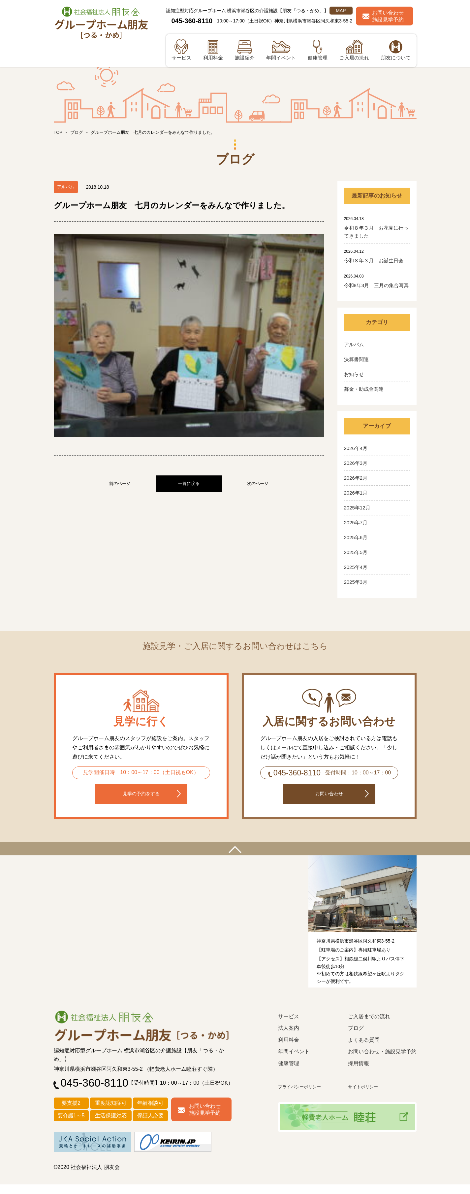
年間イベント (294, 1061)
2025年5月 (356, 552)
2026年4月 (356, 448)
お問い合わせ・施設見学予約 (382, 1061)
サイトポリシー (365, 1096)
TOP (58, 132)
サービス (288, 1026)
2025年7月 (356, 522)
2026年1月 (356, 493)
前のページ (120, 354)
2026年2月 (356, 478)
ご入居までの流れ (369, 1026)
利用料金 (288, 1050)
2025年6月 (356, 537)
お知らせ (354, 374)
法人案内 (288, 1038)
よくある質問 (364, 1050)
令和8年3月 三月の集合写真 (376, 285)
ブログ (78, 132)
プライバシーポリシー (303, 1096)
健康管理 (288, 1073)
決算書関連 (356, 359)
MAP (341, 10)
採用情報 (358, 1073)
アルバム (354, 344)
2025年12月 (357, 507)
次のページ (257, 354)
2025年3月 (356, 582)
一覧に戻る (188, 354)
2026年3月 (356, 463)
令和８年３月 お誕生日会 (373, 260)
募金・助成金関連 (364, 389)
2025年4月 (356, 567)
